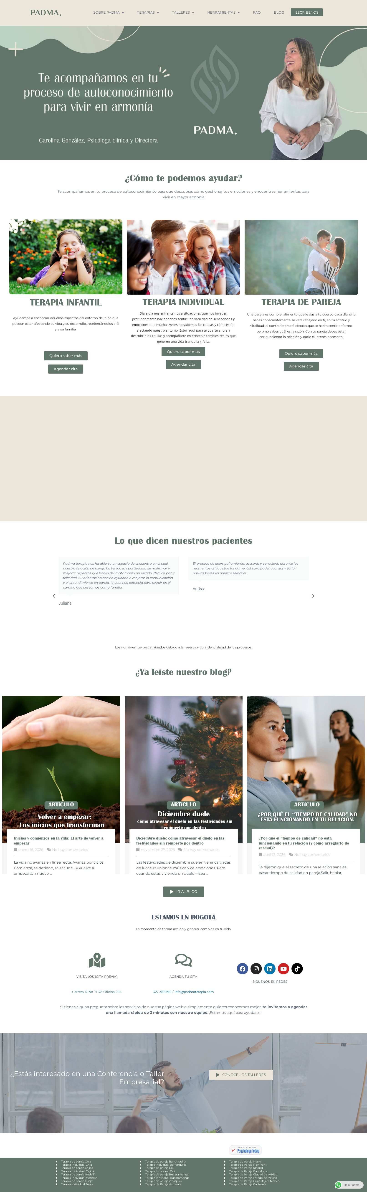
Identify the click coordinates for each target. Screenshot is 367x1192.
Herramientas (223, 12)
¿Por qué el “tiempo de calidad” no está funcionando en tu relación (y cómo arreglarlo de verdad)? (304, 843)
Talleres (183, 12)
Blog (279, 12)
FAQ (257, 12)
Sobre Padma (108, 12)
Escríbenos (306, 12)
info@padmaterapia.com (194, 992)
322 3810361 (162, 992)
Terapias (148, 12)
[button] (54, 596)
